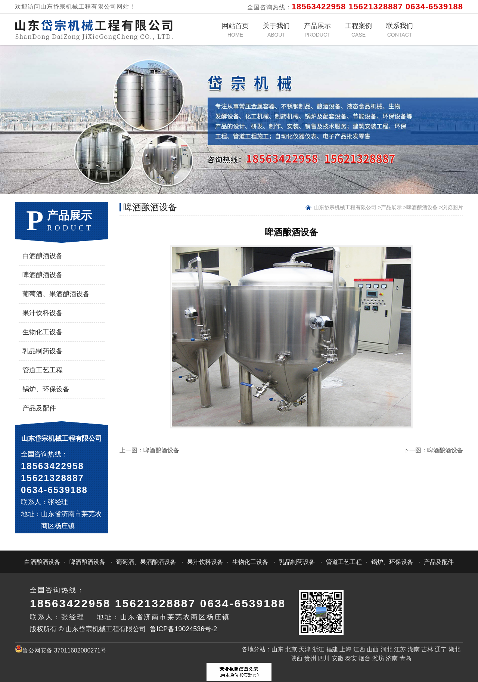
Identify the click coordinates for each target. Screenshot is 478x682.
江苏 (400, 649)
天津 (305, 649)
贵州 (310, 658)
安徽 (338, 658)
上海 (345, 649)
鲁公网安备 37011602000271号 (60, 650)
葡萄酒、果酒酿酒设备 (56, 294)
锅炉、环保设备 (45, 389)
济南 (392, 658)
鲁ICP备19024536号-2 (183, 629)
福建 (332, 649)
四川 (324, 658)
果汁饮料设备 (42, 313)
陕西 (296, 658)
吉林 (427, 649)
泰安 (351, 658)
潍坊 (378, 658)
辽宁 (441, 649)
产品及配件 (39, 408)
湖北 (454, 649)
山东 (277, 649)
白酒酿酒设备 (42, 256)
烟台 (364, 658)
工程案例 (358, 30)
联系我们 (399, 30)
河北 (386, 649)
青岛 (406, 658)
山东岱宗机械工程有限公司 (345, 207)
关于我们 (276, 30)
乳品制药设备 (42, 351)
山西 (373, 649)
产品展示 (317, 30)
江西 (359, 649)
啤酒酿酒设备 (42, 275)
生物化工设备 (42, 332)
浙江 (318, 649)
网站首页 (235, 30)
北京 (291, 649)
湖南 (414, 649)
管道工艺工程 (42, 370)
